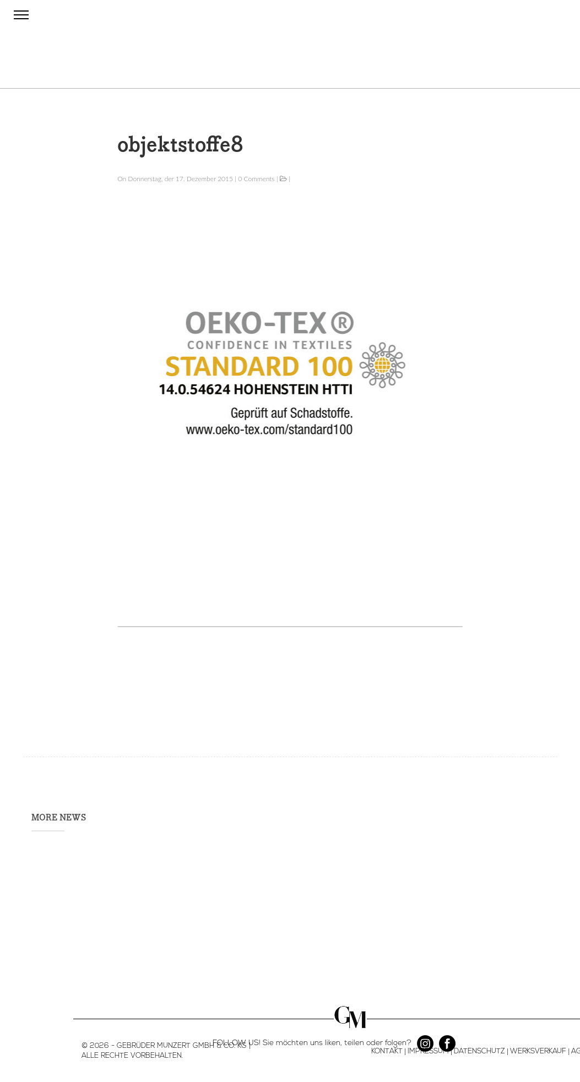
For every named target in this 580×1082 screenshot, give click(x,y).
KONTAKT (387, 1051)
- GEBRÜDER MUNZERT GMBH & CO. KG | (180, 1046)
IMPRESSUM (428, 1051)
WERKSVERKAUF (538, 1051)
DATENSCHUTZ (479, 1051)
